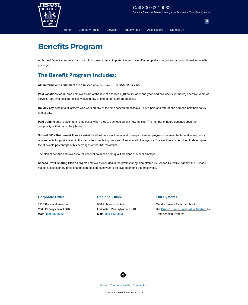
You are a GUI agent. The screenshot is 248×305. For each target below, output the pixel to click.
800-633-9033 (114, 213)
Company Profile (89, 29)
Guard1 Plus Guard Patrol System (184, 209)
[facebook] (207, 21)
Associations (155, 29)
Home (68, 29)
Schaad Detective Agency (122, 292)
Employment (132, 29)
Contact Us (177, 29)
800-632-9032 (55, 213)
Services (112, 29)
